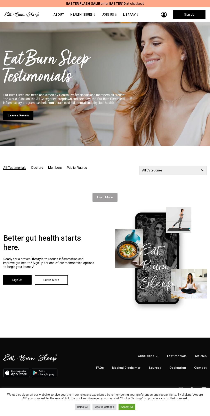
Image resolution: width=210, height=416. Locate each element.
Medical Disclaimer (125, 370)
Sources (154, 370)
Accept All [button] (127, 406)
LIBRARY (130, 15)
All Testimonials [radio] (14, 170)
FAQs (98, 370)
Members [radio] (55, 170)
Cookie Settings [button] (104, 406)
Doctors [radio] (37, 170)
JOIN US (109, 15)
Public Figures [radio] (77, 170)
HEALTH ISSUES (81, 15)
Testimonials (176, 359)
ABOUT (57, 15)
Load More (105, 200)
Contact (200, 370)
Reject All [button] (82, 406)
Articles (200, 359)
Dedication (177, 370)
